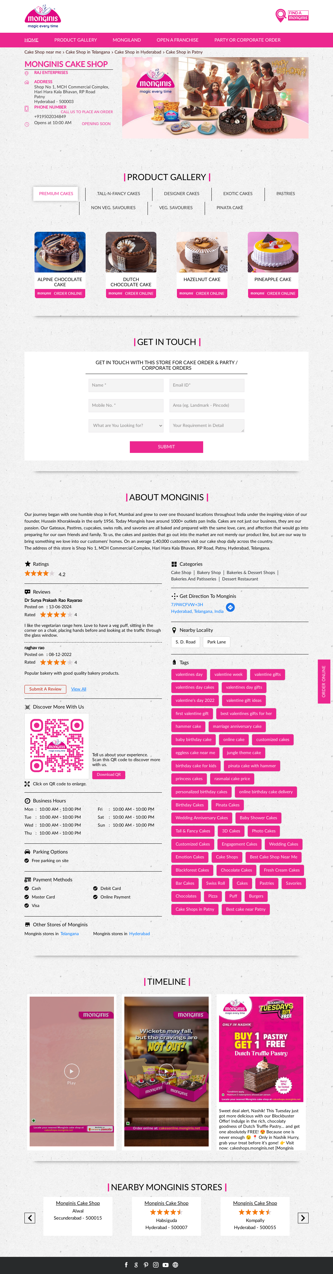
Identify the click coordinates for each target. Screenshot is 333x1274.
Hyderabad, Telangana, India (197, 611)
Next (303, 1218)
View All (78, 689)
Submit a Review (45, 689)
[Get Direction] (230, 611)
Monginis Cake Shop (78, 1203)
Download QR (109, 775)
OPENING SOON (96, 124)
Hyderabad (139, 934)
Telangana (69, 934)
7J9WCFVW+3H (187, 605)
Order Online (60, 293)
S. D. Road (186, 642)
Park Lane (216, 642)
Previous (29, 1218)
